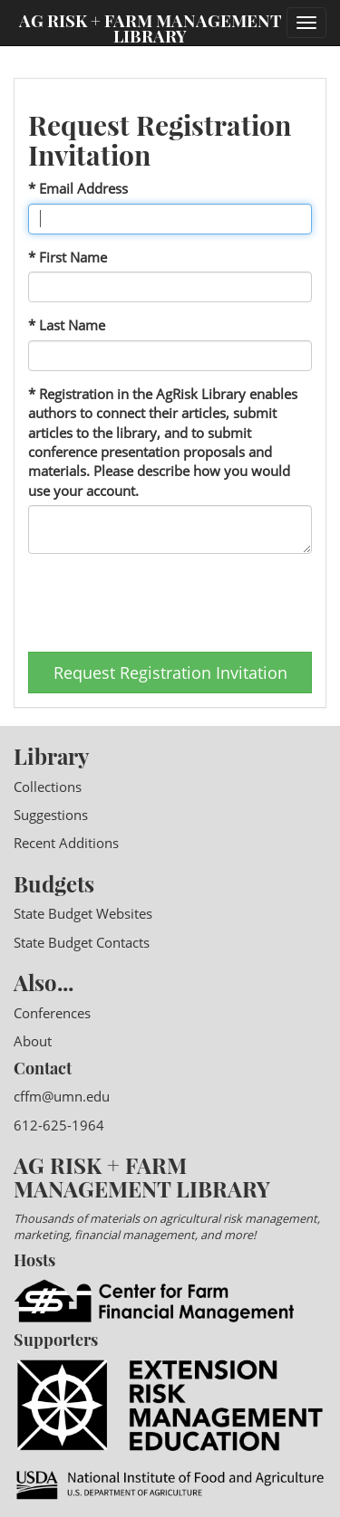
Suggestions (51, 815)
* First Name (67, 257)
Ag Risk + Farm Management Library (150, 27)
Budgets (54, 883)
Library (51, 755)
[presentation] (166, 603)
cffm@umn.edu (62, 1096)
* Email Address (78, 188)
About (33, 1041)
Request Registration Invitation (170, 672)
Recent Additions (66, 843)
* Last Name (66, 325)
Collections (48, 787)
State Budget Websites (83, 913)
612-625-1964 (59, 1125)
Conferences (52, 1013)
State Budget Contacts (82, 942)
